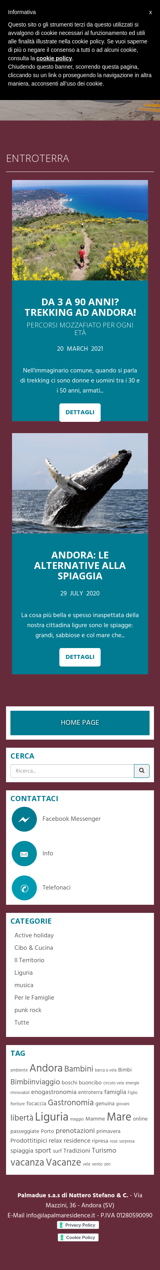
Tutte (21, 1023)
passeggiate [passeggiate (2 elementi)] (24, 1131)
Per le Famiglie (34, 998)
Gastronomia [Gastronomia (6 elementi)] (71, 1103)
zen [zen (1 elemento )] (107, 1164)
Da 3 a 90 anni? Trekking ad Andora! (80, 307)
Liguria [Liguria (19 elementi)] (52, 1117)
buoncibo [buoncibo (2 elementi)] (90, 1083)
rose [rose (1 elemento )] (113, 1141)
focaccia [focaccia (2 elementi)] (36, 1103)
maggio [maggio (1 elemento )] (77, 1119)
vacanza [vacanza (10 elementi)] (27, 1163)
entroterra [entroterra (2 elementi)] (90, 1092)
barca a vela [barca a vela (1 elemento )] (106, 1070)
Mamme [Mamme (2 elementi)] (95, 1119)
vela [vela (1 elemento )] (86, 1164)
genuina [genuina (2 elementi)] (105, 1103)
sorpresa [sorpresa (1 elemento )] (127, 1141)
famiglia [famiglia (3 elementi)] (115, 1092)
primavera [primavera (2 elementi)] (108, 1131)
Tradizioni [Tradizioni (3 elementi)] (76, 1151)
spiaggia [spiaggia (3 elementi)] (21, 1151)
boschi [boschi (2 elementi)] (69, 1083)
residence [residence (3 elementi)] (77, 1141)
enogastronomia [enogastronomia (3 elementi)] (54, 1092)
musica (23, 985)
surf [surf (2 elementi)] (57, 1151)
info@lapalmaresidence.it (60, 1216)
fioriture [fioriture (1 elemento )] (17, 1104)
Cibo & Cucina (33, 948)
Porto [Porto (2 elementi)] (47, 1131)
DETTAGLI (79, 412)
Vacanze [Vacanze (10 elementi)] (63, 1163)
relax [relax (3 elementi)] (55, 1141)
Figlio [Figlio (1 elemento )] (133, 1093)
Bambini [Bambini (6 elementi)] (78, 1069)
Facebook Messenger (55, 819)
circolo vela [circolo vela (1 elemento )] (113, 1083)
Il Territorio (29, 960)
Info (31, 854)
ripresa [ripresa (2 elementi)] (100, 1141)
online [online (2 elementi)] (140, 1119)
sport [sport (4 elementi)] (43, 1151)
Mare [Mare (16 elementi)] (119, 1117)
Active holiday (34, 936)
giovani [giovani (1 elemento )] (123, 1104)
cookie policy (54, 58)
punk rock (27, 1010)
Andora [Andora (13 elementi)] (46, 1068)
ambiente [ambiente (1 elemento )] (19, 1070)
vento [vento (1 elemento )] (97, 1164)
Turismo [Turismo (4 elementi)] (104, 1151)
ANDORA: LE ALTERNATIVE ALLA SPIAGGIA (80, 565)
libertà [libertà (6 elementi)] (21, 1118)
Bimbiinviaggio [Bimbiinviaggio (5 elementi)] (35, 1082)
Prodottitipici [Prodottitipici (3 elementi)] (28, 1141)
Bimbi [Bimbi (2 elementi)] (125, 1070)
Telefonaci (40, 888)
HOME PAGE (80, 723)
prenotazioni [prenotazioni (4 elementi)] (75, 1131)
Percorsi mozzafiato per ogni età (80, 328)
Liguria (23, 973)
